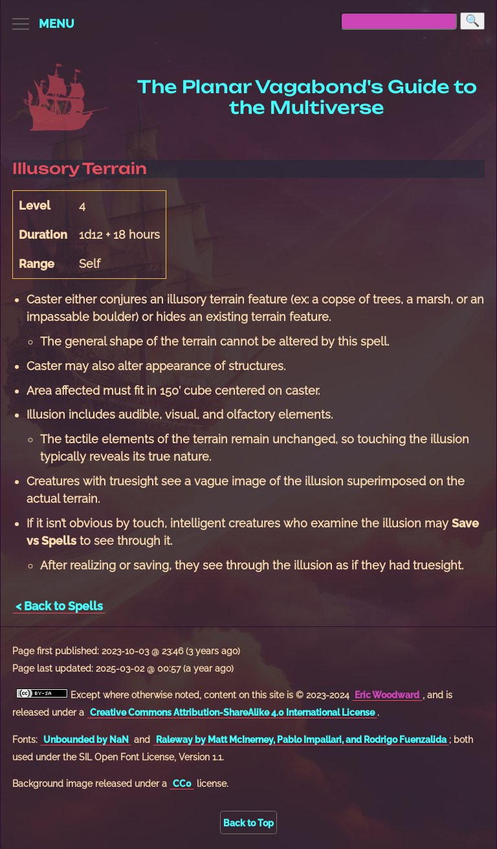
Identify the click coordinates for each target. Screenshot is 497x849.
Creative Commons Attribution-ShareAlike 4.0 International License (232, 712)
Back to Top (248, 822)
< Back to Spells (59, 606)
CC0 (182, 783)
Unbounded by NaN (86, 739)
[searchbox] (398, 21)
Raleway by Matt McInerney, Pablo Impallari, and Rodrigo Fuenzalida (301, 739)
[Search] (472, 21)
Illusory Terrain (79, 168)
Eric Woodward (387, 694)
